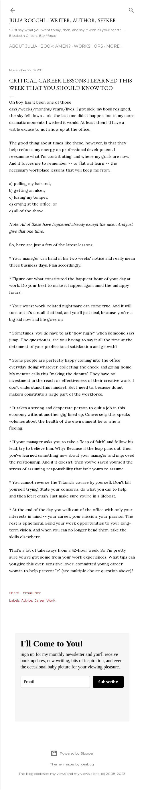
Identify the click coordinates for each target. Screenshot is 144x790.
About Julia (23, 46)
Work (50, 600)
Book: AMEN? (55, 46)
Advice (26, 600)
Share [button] (14, 593)
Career (39, 600)
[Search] (131, 9)
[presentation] (64, 705)
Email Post (32, 593)
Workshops (88, 46)
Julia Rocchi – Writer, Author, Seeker (62, 20)
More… (114, 46)
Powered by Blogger (72, 753)
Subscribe (108, 681)
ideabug (87, 764)
